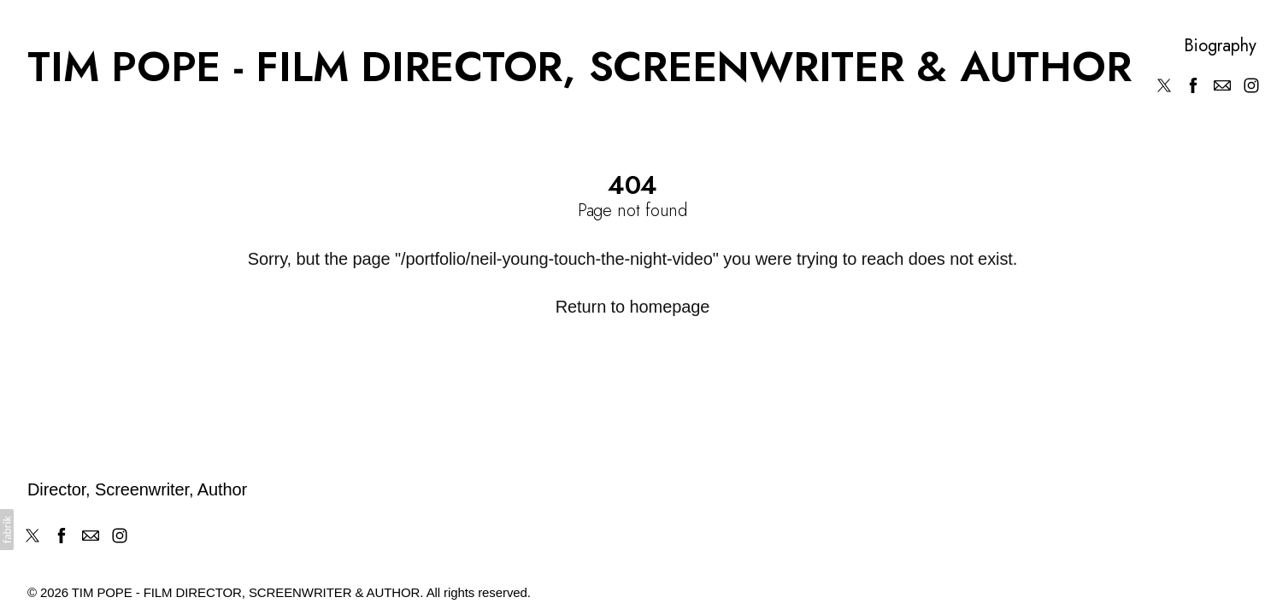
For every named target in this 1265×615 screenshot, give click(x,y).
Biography (1220, 46)
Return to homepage (633, 306)
